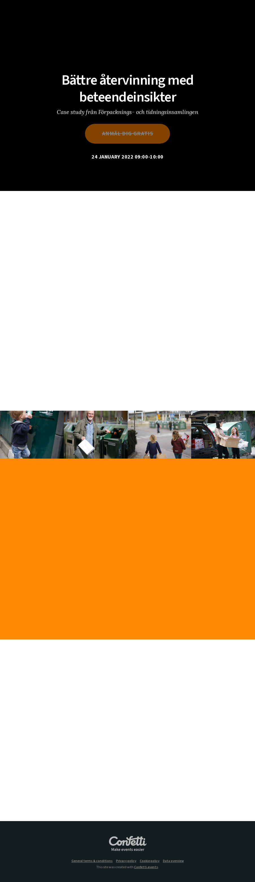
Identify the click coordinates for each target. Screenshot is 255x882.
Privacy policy (126, 861)
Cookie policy (150, 861)
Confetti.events (146, 867)
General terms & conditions (92, 861)
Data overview (173, 861)
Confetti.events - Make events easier (127, 844)
